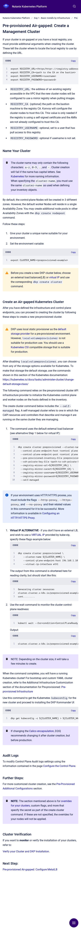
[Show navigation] (73, 922)
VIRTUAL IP (38, 534)
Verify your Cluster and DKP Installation (26, 851)
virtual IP (54, 277)
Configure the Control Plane (59, 766)
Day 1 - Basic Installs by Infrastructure (52, 18)
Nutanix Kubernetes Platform (29, 6)
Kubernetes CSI (20, 347)
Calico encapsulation (41, 731)
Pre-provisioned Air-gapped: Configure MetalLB (30, 869)
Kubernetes (17, 176)
